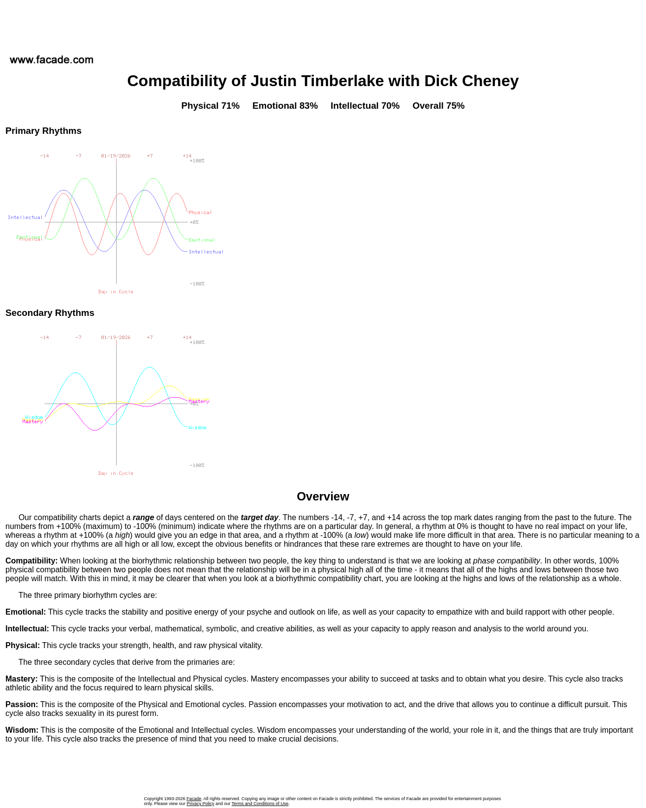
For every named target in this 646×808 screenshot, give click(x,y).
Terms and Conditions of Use (260, 803)
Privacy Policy (200, 803)
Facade (193, 798)
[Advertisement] (323, 24)
